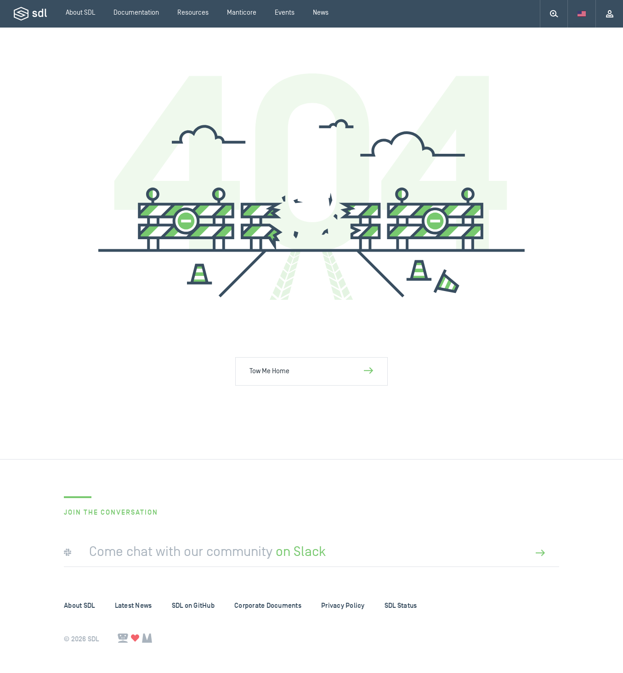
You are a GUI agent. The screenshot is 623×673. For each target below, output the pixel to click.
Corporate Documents (267, 606)
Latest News (133, 606)
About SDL (79, 606)
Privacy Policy (343, 606)
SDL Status (401, 606)
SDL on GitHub (193, 606)
